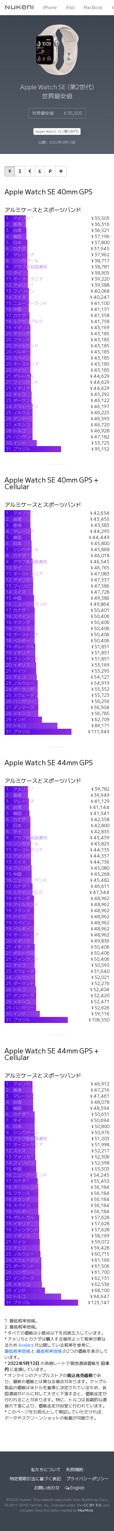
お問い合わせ (47, 1488)
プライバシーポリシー (87, 1479)
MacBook (93, 7)
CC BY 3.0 (92, 1505)
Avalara (25, 1345)
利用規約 (74, 1469)
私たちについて (46, 1469)
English (75, 1488)
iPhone (50, 7)
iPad (70, 7)
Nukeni (19, 7)
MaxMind (85, 1510)
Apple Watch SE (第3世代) (57, 131)
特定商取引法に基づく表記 (35, 1479)
